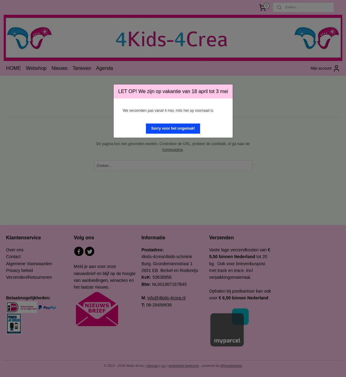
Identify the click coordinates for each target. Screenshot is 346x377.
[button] (173, 129)
